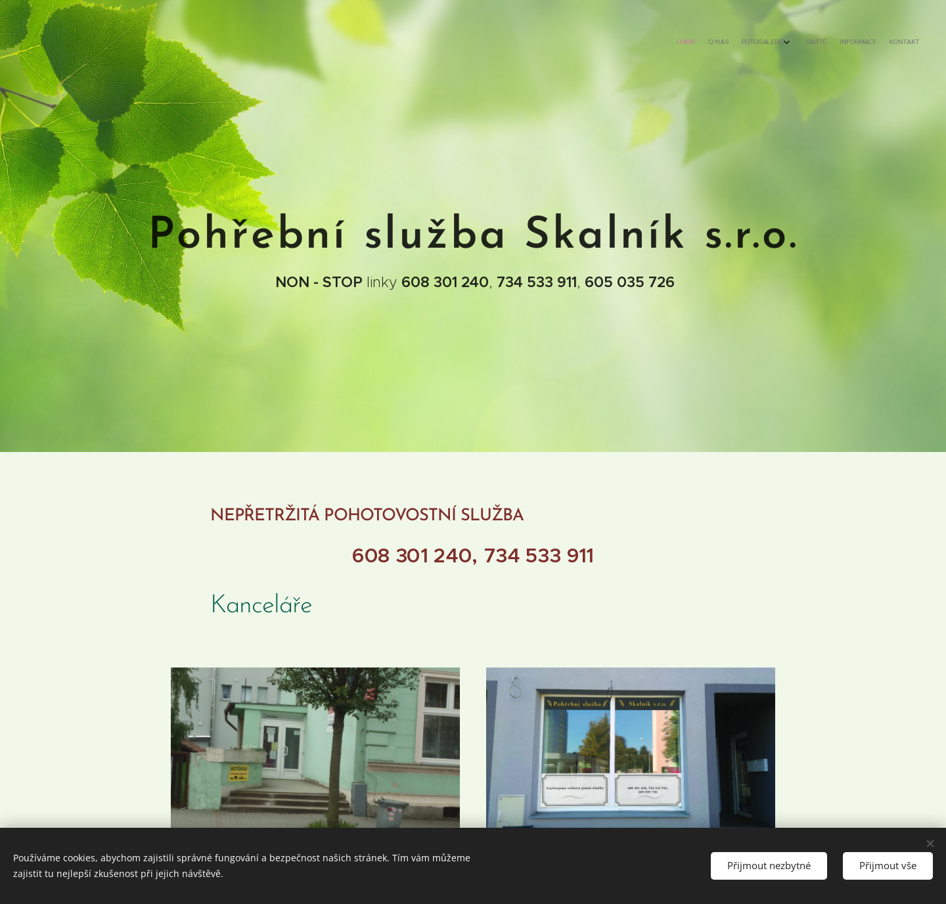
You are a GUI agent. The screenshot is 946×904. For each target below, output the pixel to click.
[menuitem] (846, 42)
